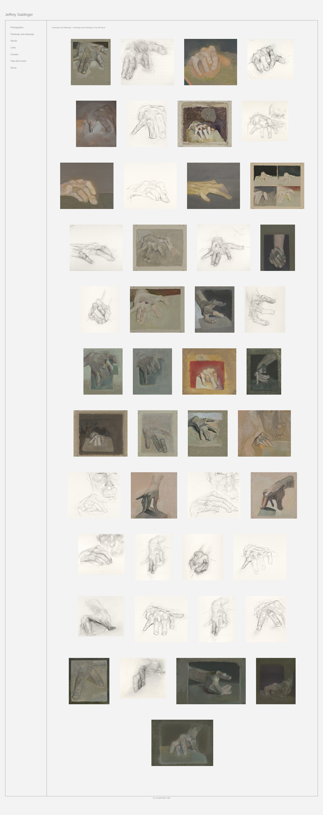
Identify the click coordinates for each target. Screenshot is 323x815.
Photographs (17, 27)
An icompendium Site (161, 798)
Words (14, 41)
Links (13, 47)
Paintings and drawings (22, 34)
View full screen (18, 61)
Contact (14, 54)
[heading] (19, 14)
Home (13, 67)
